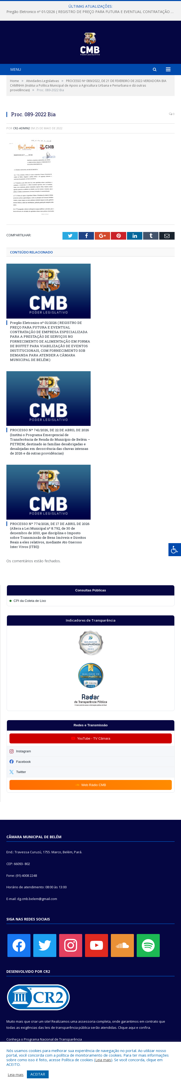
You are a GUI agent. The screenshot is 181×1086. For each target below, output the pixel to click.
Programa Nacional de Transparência (53, 1039)
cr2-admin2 (21, 128)
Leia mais (103, 1059)
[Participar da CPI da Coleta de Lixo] (90, 600)
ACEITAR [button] (37, 1074)
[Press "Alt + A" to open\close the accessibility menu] (174, 549)
